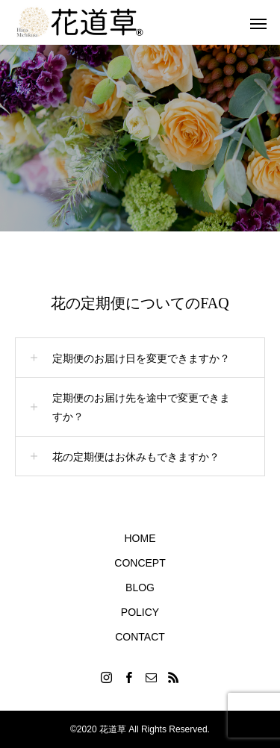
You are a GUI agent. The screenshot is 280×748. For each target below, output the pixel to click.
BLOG (140, 587)
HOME (140, 538)
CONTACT (140, 637)
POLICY (140, 612)
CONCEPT (139, 563)
